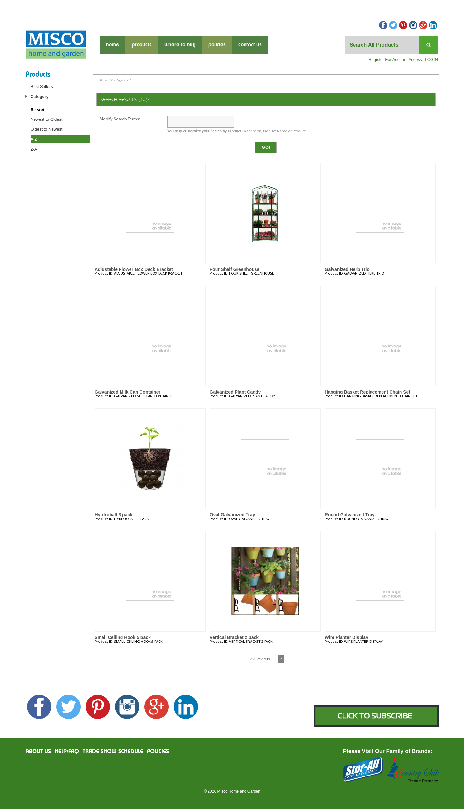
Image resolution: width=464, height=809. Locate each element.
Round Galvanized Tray (350, 514)
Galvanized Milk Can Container (128, 392)
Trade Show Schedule (113, 752)
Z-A (34, 149)
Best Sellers (42, 86)
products (141, 45)
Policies (217, 45)
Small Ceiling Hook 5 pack (123, 637)
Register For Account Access (395, 59)
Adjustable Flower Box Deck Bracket (134, 269)
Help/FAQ (67, 752)
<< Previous (260, 659)
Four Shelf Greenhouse (235, 269)
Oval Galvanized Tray (232, 514)
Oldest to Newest (47, 129)
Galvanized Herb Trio (347, 269)
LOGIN (431, 59)
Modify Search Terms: (120, 119)
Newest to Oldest (47, 119)
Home (112, 45)
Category (40, 96)
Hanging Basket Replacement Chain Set (367, 392)
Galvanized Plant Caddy (235, 392)
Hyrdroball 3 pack (114, 514)
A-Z (34, 139)
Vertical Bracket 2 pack (234, 637)
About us (38, 752)
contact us (250, 45)
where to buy (180, 45)
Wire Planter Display (346, 637)
